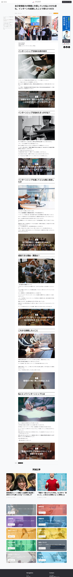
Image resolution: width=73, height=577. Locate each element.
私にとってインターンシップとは (8, 28)
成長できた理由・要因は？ (8, 24)
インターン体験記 (56, 13)
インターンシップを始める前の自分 (8, 17)
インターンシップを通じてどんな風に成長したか (8, 23)
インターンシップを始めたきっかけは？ (8, 20)
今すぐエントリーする (67, 2)
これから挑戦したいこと (7, 26)
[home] (36, 2)
